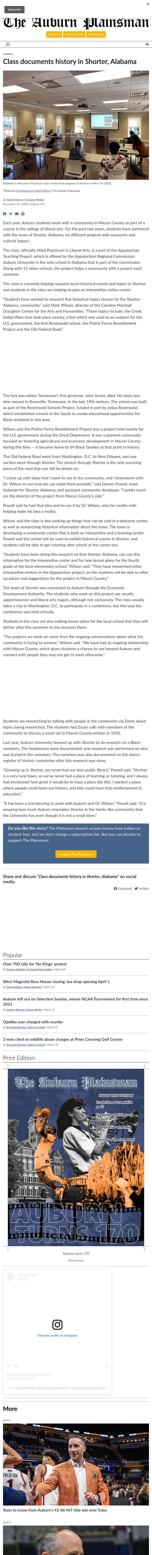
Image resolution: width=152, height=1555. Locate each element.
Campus (8, 54)
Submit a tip (74, 34)
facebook (123, 888)
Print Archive (76, 1260)
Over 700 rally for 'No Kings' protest (35, 963)
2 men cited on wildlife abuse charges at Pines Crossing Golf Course (62, 1039)
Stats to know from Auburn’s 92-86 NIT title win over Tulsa (55, 1510)
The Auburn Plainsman (22, 1388)
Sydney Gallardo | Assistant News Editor (29, 969)
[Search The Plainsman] (147, 44)
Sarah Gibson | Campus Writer (25, 199)
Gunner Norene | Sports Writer (24, 1009)
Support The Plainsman (76, 854)
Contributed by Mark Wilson (33, 190)
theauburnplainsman (54, 1388)
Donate (54, 34)
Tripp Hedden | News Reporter (24, 987)
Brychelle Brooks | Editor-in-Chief (26, 1027)
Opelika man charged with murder (33, 1021)
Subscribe (96, 34)
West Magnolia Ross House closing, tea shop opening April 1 (56, 981)
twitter (142, 888)
